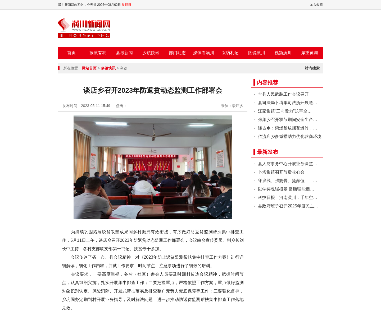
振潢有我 (97, 52)
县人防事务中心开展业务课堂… (287, 163)
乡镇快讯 (150, 52)
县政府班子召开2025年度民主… (288, 206)
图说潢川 (256, 52)
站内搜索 (312, 68)
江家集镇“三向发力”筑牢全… (285, 111)
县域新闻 (124, 52)
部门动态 (177, 52)
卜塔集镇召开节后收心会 (281, 172)
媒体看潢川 (203, 52)
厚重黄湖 (309, 52)
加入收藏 (316, 5)
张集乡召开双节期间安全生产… (287, 119)
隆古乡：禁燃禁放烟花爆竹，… (287, 128)
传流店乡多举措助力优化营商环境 (289, 136)
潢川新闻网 (84, 28)
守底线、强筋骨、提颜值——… (287, 180)
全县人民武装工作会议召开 (283, 94)
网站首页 (89, 68)
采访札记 (230, 52)
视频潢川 (283, 52)
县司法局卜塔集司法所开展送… (287, 102)
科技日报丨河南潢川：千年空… (287, 197)
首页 (71, 52)
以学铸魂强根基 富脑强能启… (286, 189)
